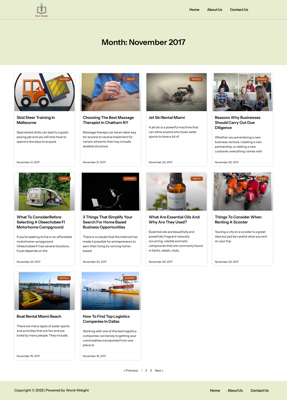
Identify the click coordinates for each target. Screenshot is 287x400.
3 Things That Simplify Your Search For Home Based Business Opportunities (107, 222)
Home (194, 10)
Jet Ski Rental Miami (167, 117)
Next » (159, 370)
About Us (214, 10)
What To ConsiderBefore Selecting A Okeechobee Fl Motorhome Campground (41, 222)
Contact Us (239, 10)
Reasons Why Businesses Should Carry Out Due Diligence (237, 122)
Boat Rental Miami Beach (39, 316)
